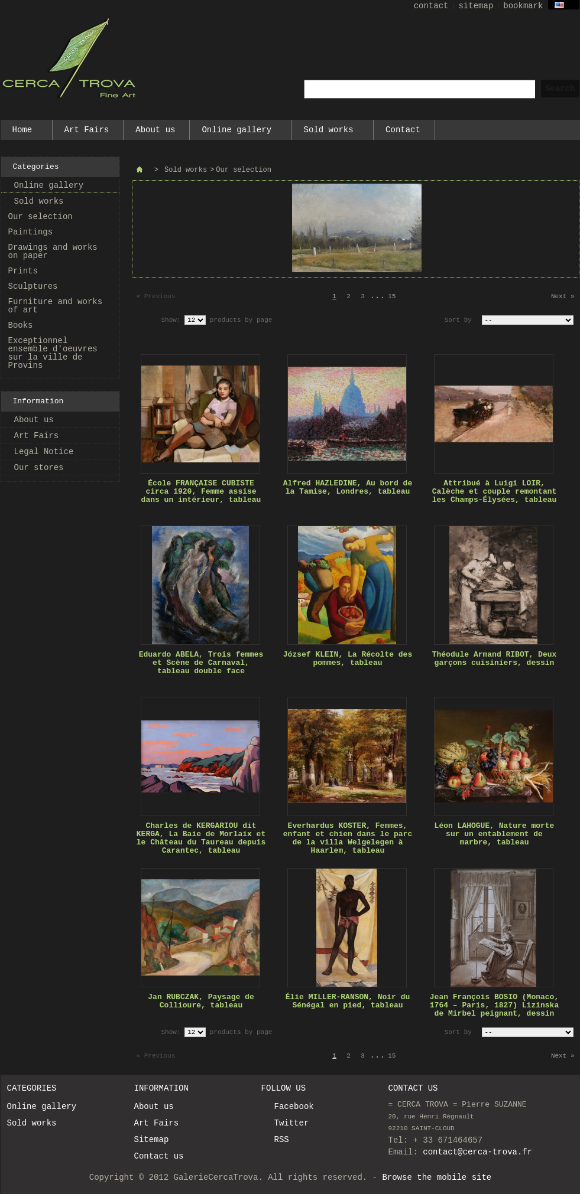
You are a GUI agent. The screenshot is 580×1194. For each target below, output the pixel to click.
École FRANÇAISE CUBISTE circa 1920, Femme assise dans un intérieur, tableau (201, 491)
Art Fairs (86, 130)
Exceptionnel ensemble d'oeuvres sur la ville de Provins (53, 353)
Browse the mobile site (436, 1177)
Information (38, 401)
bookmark (523, 6)
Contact (402, 130)
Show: (171, 320)
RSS (281, 1139)
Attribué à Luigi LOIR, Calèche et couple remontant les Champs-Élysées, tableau (494, 491)
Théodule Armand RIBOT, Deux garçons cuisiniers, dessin (494, 658)
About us (155, 130)
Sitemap (151, 1139)
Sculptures (33, 286)
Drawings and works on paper (53, 251)
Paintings (30, 232)
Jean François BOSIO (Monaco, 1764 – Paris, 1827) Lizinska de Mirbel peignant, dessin (494, 1005)
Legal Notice (44, 451)
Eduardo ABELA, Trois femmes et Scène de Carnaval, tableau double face (201, 663)
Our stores (39, 467)
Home (23, 132)
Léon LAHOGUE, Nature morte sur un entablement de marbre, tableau (495, 834)
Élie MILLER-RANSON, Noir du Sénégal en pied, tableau (348, 1001)
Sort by (458, 320)
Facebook (294, 1106)
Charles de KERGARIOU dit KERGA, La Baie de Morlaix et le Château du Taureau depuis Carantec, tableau (201, 838)
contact (431, 6)
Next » (563, 296)
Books (20, 325)
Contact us (159, 1156)
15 (392, 296)
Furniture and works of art (55, 306)
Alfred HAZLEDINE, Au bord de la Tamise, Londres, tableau (347, 487)
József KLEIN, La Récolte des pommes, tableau (347, 658)
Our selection (40, 216)
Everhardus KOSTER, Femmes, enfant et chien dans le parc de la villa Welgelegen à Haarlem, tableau (347, 838)
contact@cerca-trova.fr (477, 1152)
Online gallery (237, 132)
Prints (23, 271)
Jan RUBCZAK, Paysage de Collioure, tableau (201, 1001)
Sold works (329, 132)
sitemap (475, 6)
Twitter (291, 1123)
